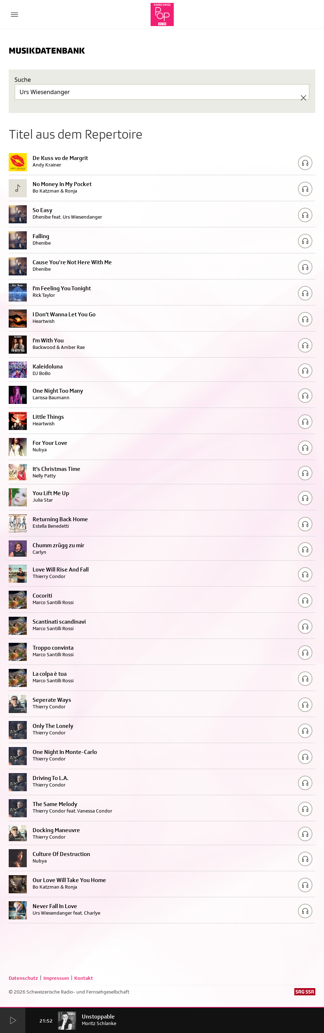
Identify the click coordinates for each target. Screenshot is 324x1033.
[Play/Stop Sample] (305, 162)
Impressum (56, 978)
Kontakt (83, 978)
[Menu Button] (14, 14)
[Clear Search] (303, 98)
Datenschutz (23, 978)
